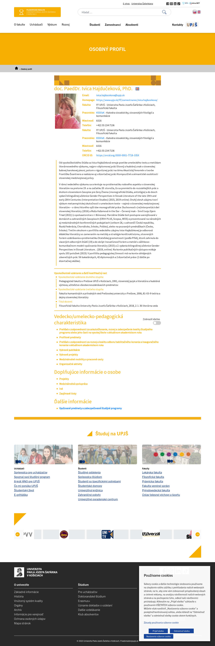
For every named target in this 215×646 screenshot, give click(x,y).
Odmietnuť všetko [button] (182, 631)
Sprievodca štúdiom (90, 477)
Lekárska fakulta (152, 472)
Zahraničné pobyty (89, 495)
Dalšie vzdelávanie (89, 610)
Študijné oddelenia (89, 472)
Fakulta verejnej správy (156, 486)
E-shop (126, 3)
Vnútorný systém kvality (28, 601)
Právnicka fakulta (152, 481)
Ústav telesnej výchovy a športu (161, 495)
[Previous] (17, 534)
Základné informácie (26, 592)
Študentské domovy (90, 486)
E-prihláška (21, 495)
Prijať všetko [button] (158, 631)
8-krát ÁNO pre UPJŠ (27, 481)
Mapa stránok (22, 623)
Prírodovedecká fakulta (156, 490)
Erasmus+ (84, 601)
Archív (18, 610)
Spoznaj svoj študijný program (32, 477)
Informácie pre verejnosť (28, 614)
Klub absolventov (88, 614)
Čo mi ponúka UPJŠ (26, 486)
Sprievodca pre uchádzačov (30, 472)
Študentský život (24, 490)
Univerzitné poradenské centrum (98, 499)
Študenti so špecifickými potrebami (99, 481)
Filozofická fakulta (153, 477)
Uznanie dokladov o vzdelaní (95, 605)
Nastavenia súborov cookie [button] (158, 636)
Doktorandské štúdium (92, 596)
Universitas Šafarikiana (142, 3)
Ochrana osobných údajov (29, 618)
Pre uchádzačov (87, 592)
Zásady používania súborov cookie (161, 622)
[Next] (197, 534)
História (18, 596)
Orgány (18, 605)
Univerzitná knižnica (90, 490)
